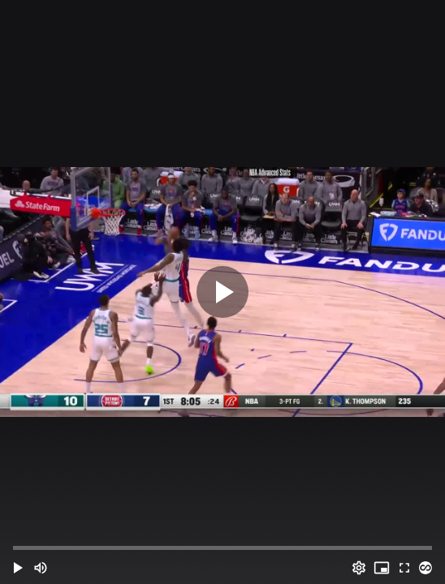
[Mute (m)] (40, 568)
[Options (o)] (359, 568)
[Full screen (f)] (404, 568)
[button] (18, 568)
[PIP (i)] (381, 568)
